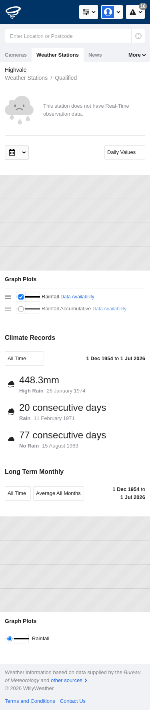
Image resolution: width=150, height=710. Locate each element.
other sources (66, 680)
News (95, 55)
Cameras (16, 55)
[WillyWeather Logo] (18, 12)
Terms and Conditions (30, 701)
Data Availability (77, 297)
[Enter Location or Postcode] (75, 36)
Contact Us (73, 701)
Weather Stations (57, 55)
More (134, 55)
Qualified (66, 78)
